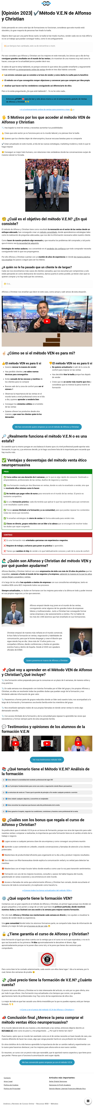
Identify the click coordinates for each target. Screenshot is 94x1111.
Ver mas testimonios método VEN (47, 760)
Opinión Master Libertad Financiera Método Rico (67, 1088)
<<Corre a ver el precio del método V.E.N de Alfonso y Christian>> (47, 1010)
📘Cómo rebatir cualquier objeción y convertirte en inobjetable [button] (25, 799)
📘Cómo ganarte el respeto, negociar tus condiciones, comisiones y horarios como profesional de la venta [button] (40, 811)
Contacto (7, 1078)
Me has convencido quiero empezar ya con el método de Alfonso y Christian (47, 427)
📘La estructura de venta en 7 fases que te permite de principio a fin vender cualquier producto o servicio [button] (40, 792)
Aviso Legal (8, 1081)
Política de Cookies (11, 1085)
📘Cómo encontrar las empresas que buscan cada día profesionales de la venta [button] (31, 805)
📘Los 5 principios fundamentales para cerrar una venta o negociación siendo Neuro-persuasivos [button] (37, 786)
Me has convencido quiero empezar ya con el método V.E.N (47, 1062)
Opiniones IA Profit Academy (60, 1085)
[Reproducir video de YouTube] (47, 321)
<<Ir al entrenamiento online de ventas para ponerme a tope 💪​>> (47, 109)
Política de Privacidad (12, 1088)
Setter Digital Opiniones (58, 1081)
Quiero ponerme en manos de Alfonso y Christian (47, 660)
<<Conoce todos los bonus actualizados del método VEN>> (47, 890)
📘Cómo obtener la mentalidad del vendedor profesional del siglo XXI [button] (28, 780)
